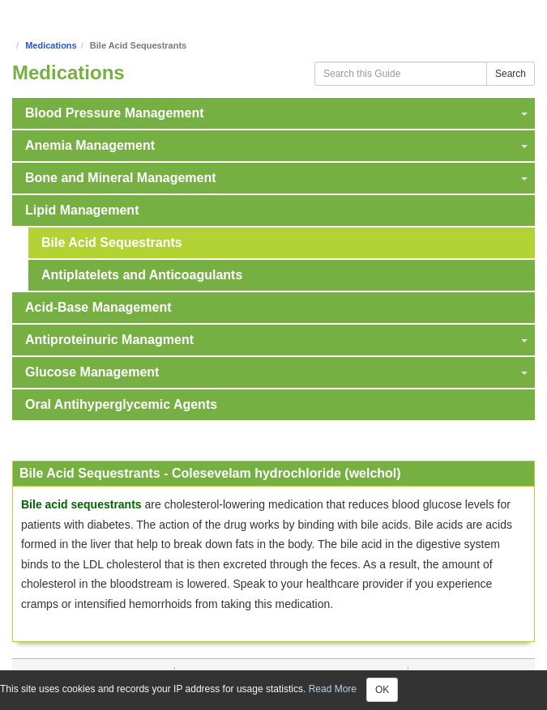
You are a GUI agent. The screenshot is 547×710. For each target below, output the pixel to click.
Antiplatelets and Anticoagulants (141, 275)
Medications (51, 45)
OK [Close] (382, 689)
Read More (333, 689)
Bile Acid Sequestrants (111, 242)
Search (510, 73)
